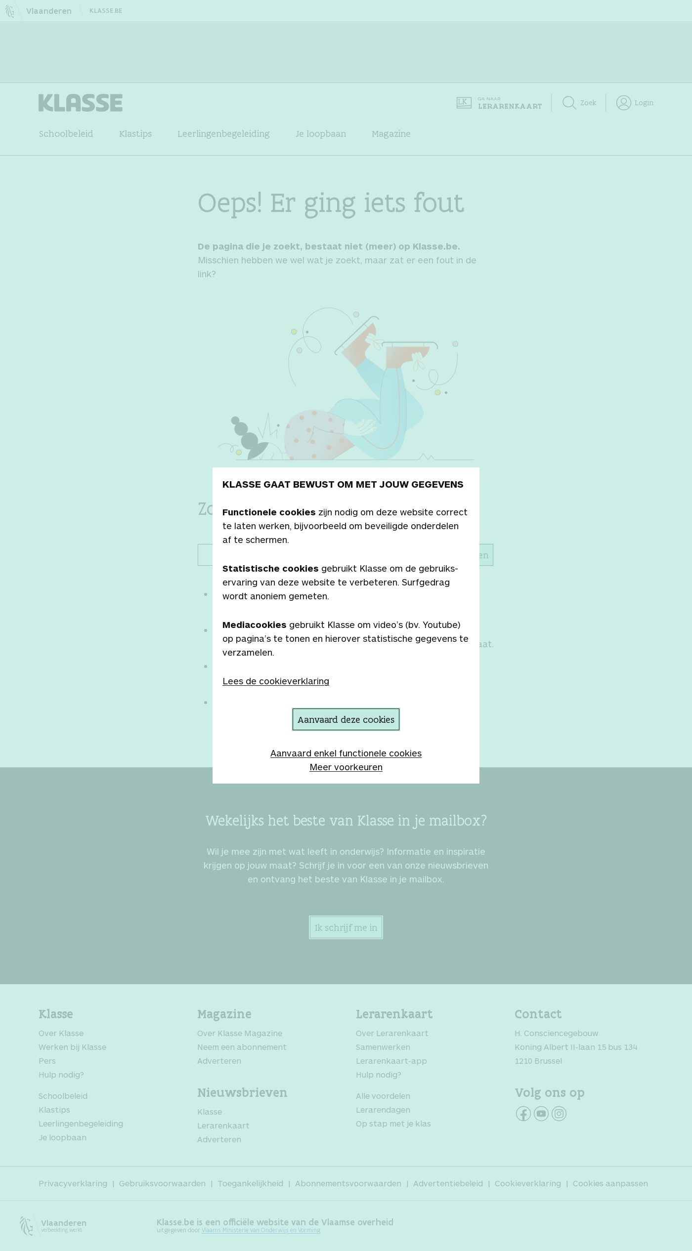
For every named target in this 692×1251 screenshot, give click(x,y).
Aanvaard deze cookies (346, 719)
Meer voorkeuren (346, 766)
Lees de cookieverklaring (275, 680)
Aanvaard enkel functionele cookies (346, 753)
